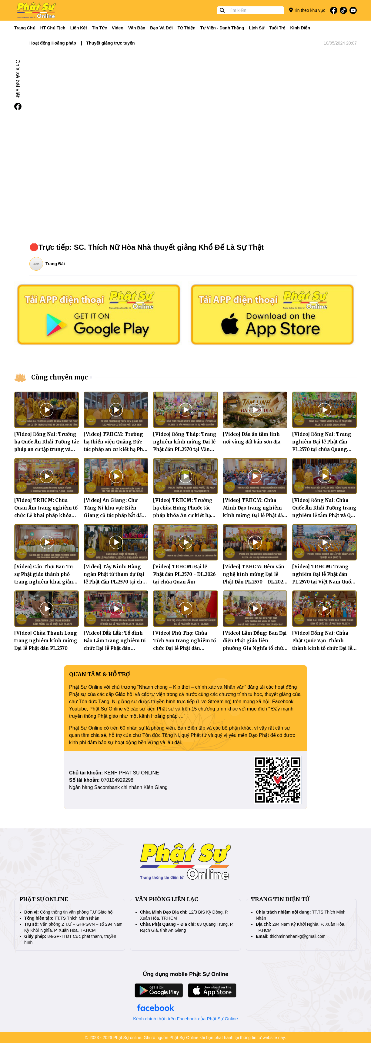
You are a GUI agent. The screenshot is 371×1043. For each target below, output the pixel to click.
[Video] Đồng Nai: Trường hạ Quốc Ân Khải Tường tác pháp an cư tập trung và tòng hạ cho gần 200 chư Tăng (46, 449)
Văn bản (136, 27)
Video (117, 27)
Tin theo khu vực (307, 10)
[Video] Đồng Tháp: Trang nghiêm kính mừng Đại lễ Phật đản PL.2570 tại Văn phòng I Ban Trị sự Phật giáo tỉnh (184, 449)
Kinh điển (300, 27)
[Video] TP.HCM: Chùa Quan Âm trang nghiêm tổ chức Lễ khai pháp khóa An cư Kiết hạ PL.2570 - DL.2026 (46, 515)
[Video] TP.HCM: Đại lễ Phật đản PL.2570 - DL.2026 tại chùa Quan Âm (184, 574)
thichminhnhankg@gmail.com (298, 936)
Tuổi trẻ (277, 27)
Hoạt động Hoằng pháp (52, 43)
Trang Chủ (24, 27)
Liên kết (78, 27)
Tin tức (99, 27)
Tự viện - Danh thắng (222, 27)
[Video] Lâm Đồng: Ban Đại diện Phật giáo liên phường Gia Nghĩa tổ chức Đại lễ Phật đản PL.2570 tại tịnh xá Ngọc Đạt (255, 648)
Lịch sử (256, 27)
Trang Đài (55, 263)
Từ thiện (187, 27)
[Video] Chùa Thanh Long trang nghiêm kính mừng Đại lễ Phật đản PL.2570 (45, 640)
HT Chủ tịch (52, 27)
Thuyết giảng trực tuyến (110, 43)
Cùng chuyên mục (59, 377)
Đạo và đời (161, 27)
